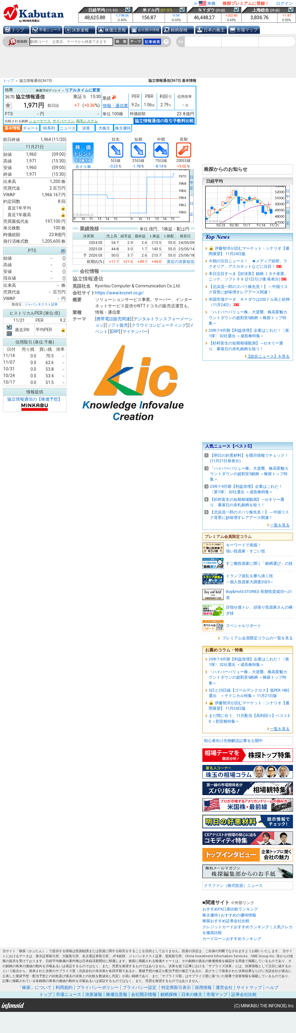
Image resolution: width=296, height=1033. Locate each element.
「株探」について (35, 987)
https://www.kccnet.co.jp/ (119, 292)
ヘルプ (272, 987)
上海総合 (260, 10)
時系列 (49, 128)
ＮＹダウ (206, 10)
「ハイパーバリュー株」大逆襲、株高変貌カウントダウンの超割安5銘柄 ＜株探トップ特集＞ (248, 317)
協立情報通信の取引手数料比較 (164, 120)
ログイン (284, 3)
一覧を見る (280, 525)
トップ (17, 29)
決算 (86, 128)
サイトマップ (249, 987)
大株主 (104, 128)
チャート (31, 128)
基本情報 (12, 128)
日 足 (191, 208)
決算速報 (80, 29)
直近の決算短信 (180, 261)
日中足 (191, 182)
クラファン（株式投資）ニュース (233, 885)
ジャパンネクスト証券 (41, 304)
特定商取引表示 (176, 987)
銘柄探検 (179, 29)
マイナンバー (135, 331)
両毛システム (87, 121)
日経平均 (96, 10)
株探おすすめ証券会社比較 (225, 921)
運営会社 (224, 987)
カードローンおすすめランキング (231, 938)
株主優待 (123, 128)
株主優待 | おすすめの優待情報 (229, 915)
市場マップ (247, 29)
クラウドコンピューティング (158, 324)
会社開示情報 (148, 30)
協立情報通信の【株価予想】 (34, 399)
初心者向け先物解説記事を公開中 (233, 740)
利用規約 (64, 987)
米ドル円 (151, 10)
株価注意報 (115, 29)
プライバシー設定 (139, 987)
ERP (115, 331)
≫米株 (205, 3)
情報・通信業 (115, 105)
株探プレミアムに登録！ (246, 3)
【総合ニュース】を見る (268, 356)
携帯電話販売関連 (113, 318)
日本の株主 (214, 29)
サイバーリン (63, 121)
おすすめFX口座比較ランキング (230, 909)
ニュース (68, 128)
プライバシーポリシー (97, 987)
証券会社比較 (244, 994)
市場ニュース (50, 30)
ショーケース (40, 121)
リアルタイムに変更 (82, 90)
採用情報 (203, 987)
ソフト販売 (117, 324)
